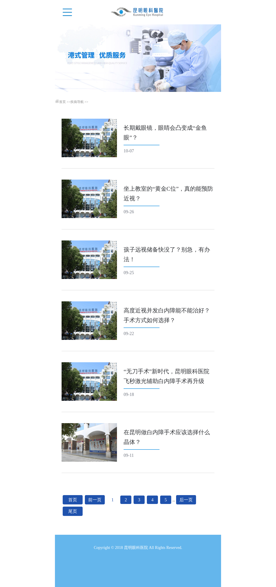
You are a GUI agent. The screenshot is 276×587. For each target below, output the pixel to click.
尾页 (72, 511)
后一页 (186, 499)
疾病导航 (77, 102)
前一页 (94, 499)
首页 (62, 102)
